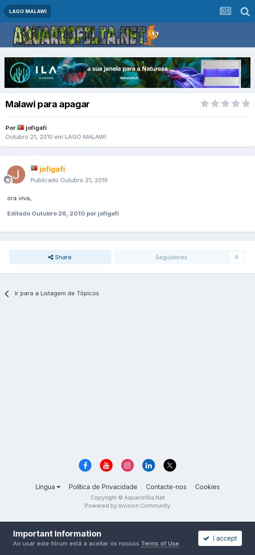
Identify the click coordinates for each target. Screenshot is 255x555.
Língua (48, 487)
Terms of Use (160, 543)
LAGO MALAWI (85, 136)
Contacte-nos (166, 487)
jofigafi (36, 127)
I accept (220, 538)
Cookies (207, 487)
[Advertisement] (134, 381)
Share (60, 257)
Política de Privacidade (103, 487)
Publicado (69, 179)
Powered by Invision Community (127, 505)
